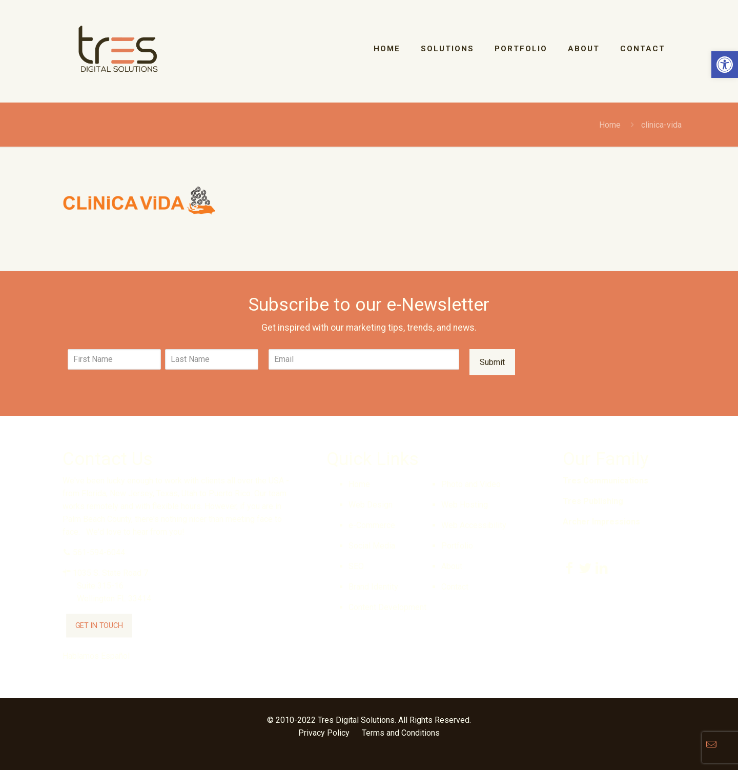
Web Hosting (464, 505)
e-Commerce (371, 525)
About (451, 566)
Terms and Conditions (401, 733)
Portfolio (457, 546)
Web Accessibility (473, 525)
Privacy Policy (324, 733)
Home (610, 125)
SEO (356, 566)
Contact (454, 587)
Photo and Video (471, 484)
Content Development (387, 607)
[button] (724, 64)
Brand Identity (373, 587)
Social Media (371, 546)
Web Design (370, 505)
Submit (492, 362)
